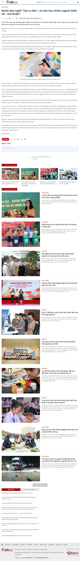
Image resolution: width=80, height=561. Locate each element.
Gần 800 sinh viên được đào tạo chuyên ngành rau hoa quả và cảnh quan (58, 255)
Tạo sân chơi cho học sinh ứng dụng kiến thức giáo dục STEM (58, 343)
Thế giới (22, 544)
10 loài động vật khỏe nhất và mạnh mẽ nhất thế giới (17, 535)
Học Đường (45, 192)
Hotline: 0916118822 (54, 2)
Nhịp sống (45, 222)
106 (30, 513)
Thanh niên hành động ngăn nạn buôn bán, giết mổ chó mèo (60, 284)
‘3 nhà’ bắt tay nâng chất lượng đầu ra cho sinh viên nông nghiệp (28, 183)
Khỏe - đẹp (43, 544)
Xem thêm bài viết (40, 485)
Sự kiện (65, 544)
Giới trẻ (6, 7)
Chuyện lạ (51, 544)
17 (9, 499)
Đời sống (44, 368)
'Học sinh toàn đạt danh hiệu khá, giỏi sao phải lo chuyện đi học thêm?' (59, 401)
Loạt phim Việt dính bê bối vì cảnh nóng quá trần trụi (17, 503)
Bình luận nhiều (29, 489)
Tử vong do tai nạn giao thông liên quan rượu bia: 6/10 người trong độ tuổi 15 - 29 (59, 460)
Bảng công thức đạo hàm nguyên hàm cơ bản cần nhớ (17, 493)
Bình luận (5, 139)
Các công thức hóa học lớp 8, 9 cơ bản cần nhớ (15, 513)
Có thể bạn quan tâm (10, 165)
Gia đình (29, 544)
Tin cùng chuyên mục (10, 189)
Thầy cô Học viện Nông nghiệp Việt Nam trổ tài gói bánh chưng (60, 430)
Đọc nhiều (11, 489)
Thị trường (15, 544)
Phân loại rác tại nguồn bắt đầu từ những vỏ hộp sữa (59, 225)
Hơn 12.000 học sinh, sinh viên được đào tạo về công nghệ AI (60, 313)
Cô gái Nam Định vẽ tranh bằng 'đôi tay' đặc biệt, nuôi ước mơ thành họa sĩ (58, 372)
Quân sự (58, 544)
